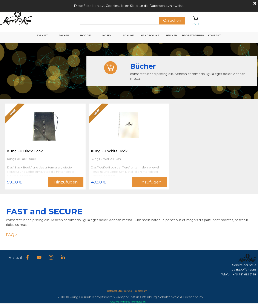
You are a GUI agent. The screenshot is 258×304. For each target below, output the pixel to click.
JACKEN (64, 35)
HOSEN (107, 35)
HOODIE (85, 35)
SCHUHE (128, 35)
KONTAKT (214, 35)
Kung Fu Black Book (25, 151)
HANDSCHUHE (150, 35)
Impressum (141, 291)
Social (15, 257)
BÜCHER (171, 35)
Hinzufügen (66, 182)
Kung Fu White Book (109, 151)
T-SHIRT (42, 35)
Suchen (174, 20)
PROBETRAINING (193, 35)
